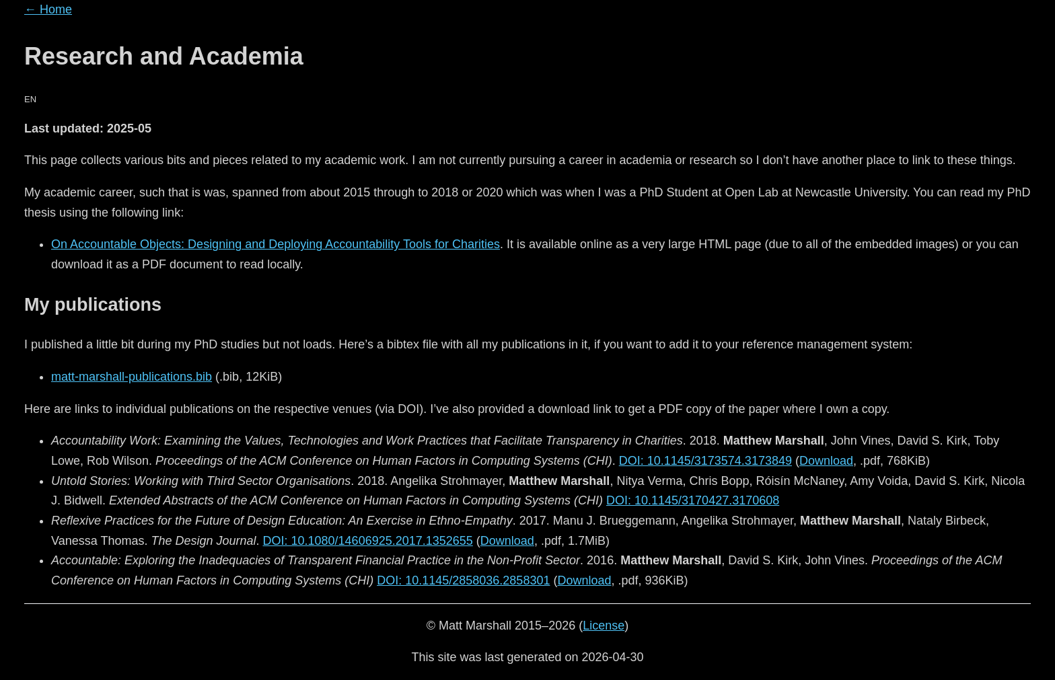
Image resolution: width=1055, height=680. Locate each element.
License (603, 625)
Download (826, 460)
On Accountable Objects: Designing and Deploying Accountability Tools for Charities (275, 244)
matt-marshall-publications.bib (131, 376)
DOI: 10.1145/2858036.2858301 (463, 580)
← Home (48, 9)
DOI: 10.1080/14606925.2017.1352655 (368, 540)
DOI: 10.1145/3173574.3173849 (705, 460)
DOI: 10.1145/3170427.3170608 (692, 500)
